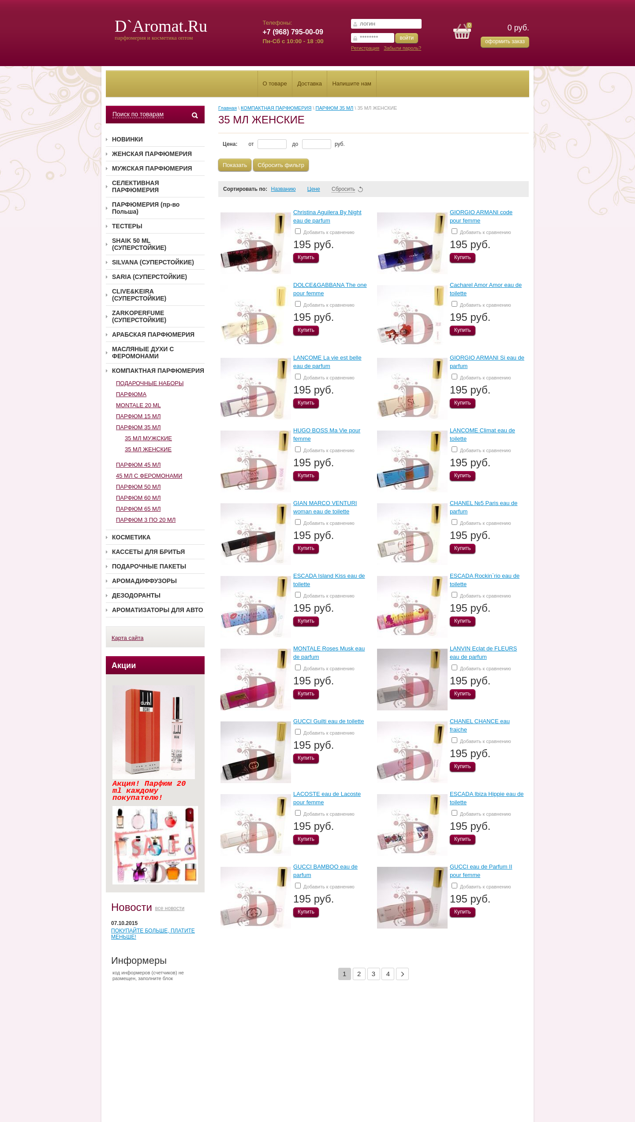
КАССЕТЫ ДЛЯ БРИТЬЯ (148, 551)
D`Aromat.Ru (161, 26)
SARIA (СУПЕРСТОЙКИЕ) (149, 276)
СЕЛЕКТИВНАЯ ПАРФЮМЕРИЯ (135, 186)
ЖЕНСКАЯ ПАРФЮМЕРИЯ (152, 153)
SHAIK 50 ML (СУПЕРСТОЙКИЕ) (139, 244)
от (268, 144)
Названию (287, 189)
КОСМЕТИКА (131, 537)
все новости (170, 908)
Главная (227, 108)
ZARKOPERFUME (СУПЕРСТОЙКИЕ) (139, 316)
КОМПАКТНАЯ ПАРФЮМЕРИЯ (158, 370)
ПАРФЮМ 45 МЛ (138, 464)
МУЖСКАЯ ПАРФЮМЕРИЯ (152, 168)
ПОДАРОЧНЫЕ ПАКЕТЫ (149, 566)
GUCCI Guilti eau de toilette (328, 721)
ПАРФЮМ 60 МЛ (138, 497)
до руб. (318, 144)
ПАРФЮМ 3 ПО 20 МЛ (146, 519)
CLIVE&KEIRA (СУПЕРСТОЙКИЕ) (139, 295)
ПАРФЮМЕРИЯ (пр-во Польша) (145, 208)
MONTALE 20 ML (138, 405)
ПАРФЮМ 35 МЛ (138, 427)
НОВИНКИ (127, 139)
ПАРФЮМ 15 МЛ (138, 416)
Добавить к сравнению (325, 231)
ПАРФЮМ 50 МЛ (138, 486)
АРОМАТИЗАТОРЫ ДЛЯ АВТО (157, 609)
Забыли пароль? (402, 48)
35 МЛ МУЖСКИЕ (148, 438)
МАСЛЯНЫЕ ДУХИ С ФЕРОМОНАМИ (143, 353)
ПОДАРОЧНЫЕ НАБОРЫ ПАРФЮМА (149, 389)
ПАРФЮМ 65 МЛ (138, 508)
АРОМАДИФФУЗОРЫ (144, 580)
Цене (317, 189)
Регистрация (365, 48)
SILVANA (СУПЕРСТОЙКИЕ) (153, 262)
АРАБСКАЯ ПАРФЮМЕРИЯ (153, 334)
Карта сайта (127, 638)
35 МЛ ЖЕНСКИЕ (148, 449)
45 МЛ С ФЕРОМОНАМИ (149, 475)
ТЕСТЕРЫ (127, 226)
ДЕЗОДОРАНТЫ (136, 595)
